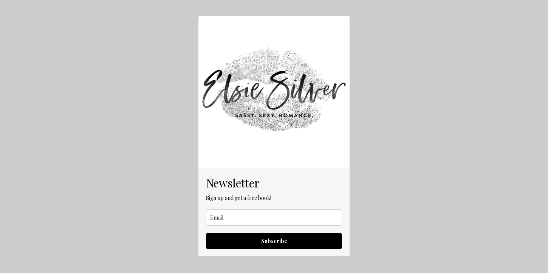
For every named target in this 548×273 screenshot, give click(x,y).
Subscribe (274, 241)
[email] (274, 217)
